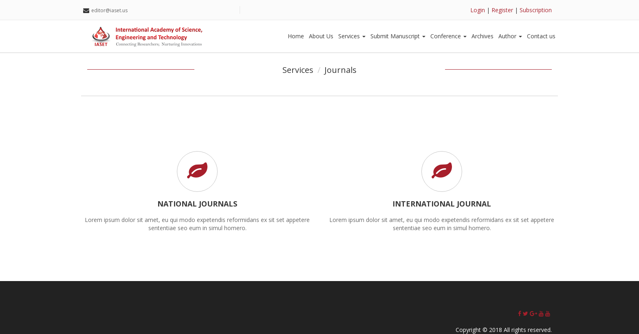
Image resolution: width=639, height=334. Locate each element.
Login (477, 10)
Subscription (536, 10)
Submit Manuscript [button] (397, 36)
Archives (483, 36)
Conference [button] (448, 36)
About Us (321, 36)
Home (296, 36)
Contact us (541, 36)
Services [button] (352, 36)
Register (502, 10)
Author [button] (510, 36)
